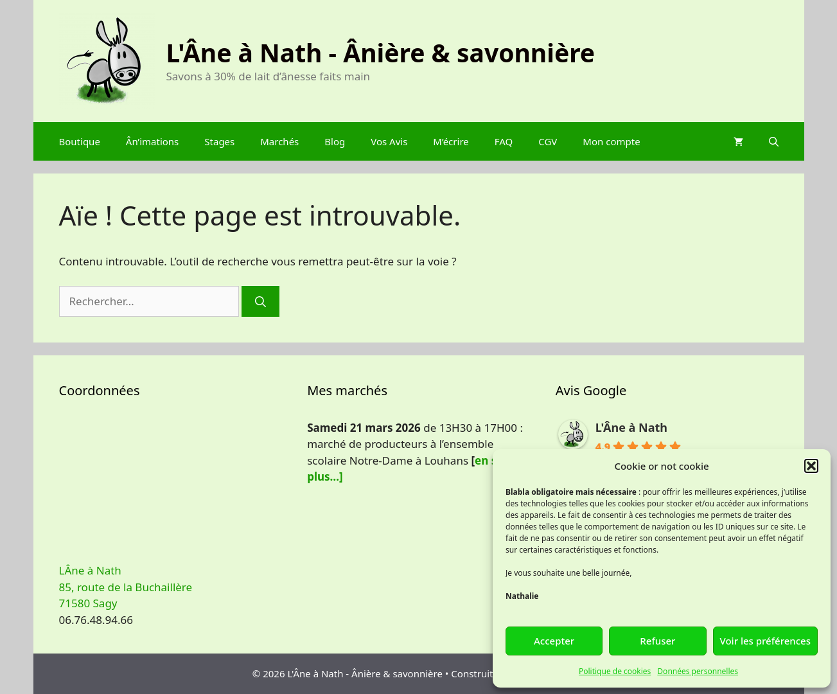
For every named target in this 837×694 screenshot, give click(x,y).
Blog (334, 141)
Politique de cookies (615, 671)
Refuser (657, 640)
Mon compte (611, 141)
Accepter (554, 640)
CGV (547, 141)
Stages (219, 141)
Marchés (279, 141)
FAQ (504, 141)
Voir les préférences (765, 640)
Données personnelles (697, 671)
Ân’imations (152, 141)
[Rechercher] (260, 301)
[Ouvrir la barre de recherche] (773, 141)
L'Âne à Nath (631, 427)
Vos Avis (389, 141)
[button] (811, 465)
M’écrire (450, 141)
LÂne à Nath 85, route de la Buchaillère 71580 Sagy (126, 586)
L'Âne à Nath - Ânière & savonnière (380, 52)
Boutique (79, 141)
